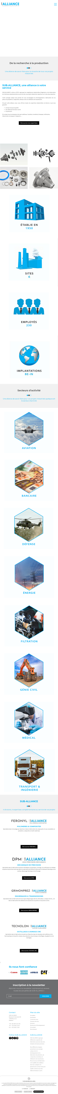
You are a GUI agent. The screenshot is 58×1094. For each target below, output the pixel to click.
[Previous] (9, 972)
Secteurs (32, 1023)
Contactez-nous (34, 1019)
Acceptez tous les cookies (38, 1091)
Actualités (32, 1015)
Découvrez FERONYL (29, 846)
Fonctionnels (25, 1088)
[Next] (48, 972)
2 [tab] (29, 976)
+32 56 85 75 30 (15, 1025)
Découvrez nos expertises (29, 123)
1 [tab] (26, 976)
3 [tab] (31, 976)
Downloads (33, 1017)
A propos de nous (34, 1021)
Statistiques (33, 1088)
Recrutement (33, 1029)
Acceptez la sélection (28, 1091)
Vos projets (33, 1027)
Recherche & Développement (37, 1025)
